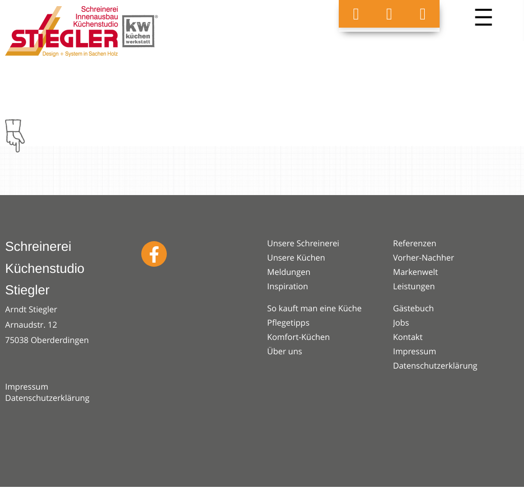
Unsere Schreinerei (303, 243)
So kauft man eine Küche (314, 308)
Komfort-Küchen (298, 337)
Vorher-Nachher (423, 257)
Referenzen (414, 243)
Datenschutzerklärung (47, 397)
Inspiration (287, 286)
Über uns (284, 351)
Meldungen (288, 271)
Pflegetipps (288, 322)
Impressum (26, 386)
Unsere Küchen (296, 257)
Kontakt (408, 337)
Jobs (401, 322)
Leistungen (414, 286)
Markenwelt (415, 271)
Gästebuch (413, 308)
